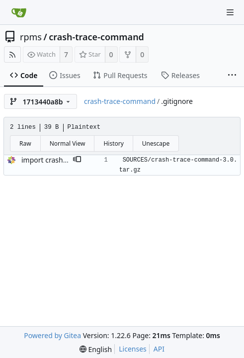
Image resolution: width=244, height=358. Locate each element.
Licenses (133, 349)
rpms (31, 37)
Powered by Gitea (52, 335)
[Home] (19, 12)
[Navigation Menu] (230, 12)
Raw (25, 143)
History (113, 143)
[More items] (232, 76)
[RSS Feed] (12, 54)
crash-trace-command (96, 37)
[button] (77, 160)
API (159, 349)
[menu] (96, 349)
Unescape (155, 143)
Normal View (67, 143)
